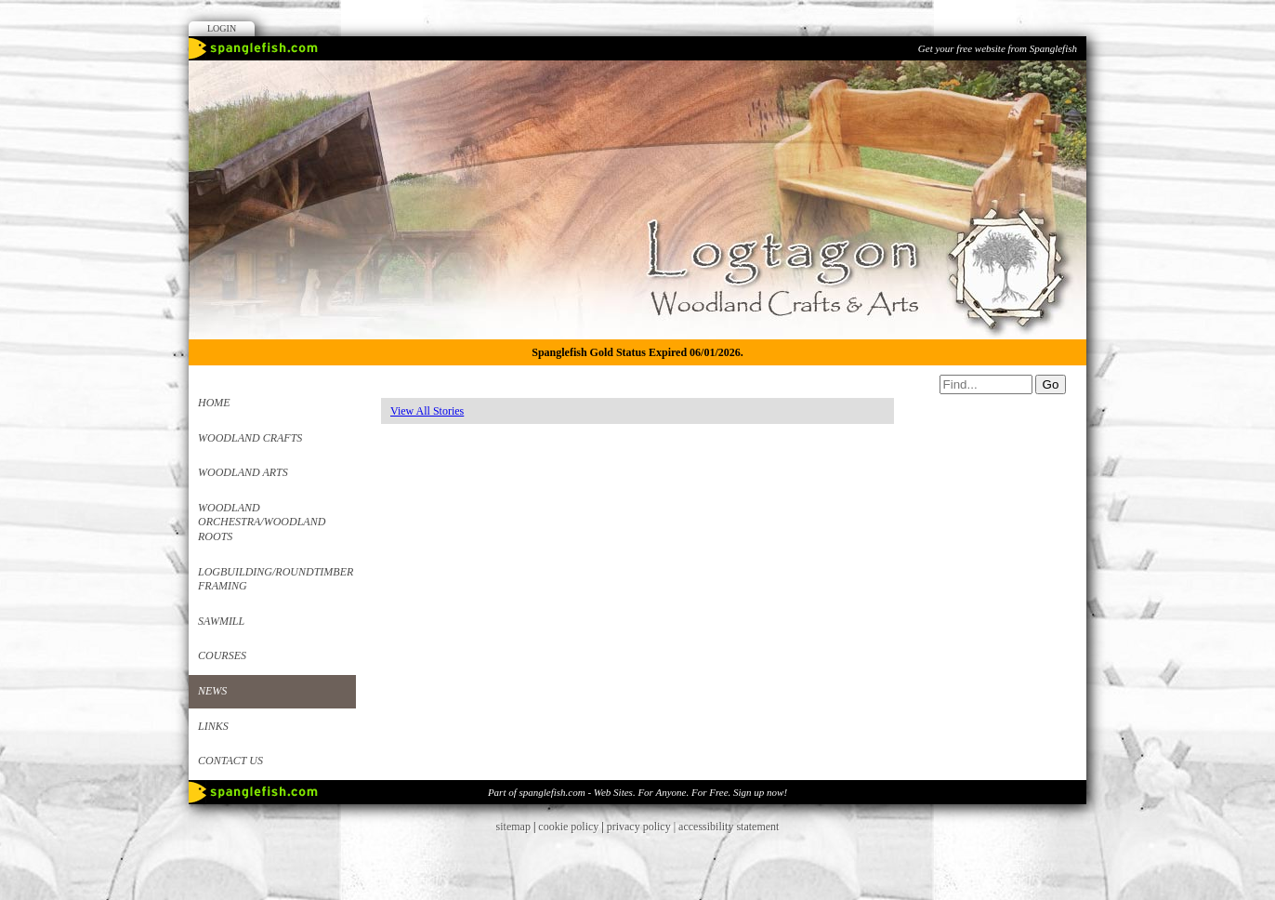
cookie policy (568, 826)
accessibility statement (728, 826)
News (212, 690)
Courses (222, 655)
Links (213, 726)
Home (214, 402)
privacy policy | (642, 826)
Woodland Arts (243, 472)
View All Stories (427, 410)
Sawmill (221, 621)
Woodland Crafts (250, 437)
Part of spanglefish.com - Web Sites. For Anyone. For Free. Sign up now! (637, 792)
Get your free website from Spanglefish (997, 48)
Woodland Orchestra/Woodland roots (261, 522)
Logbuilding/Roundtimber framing (275, 579)
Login (221, 28)
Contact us (230, 760)
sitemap (513, 826)
